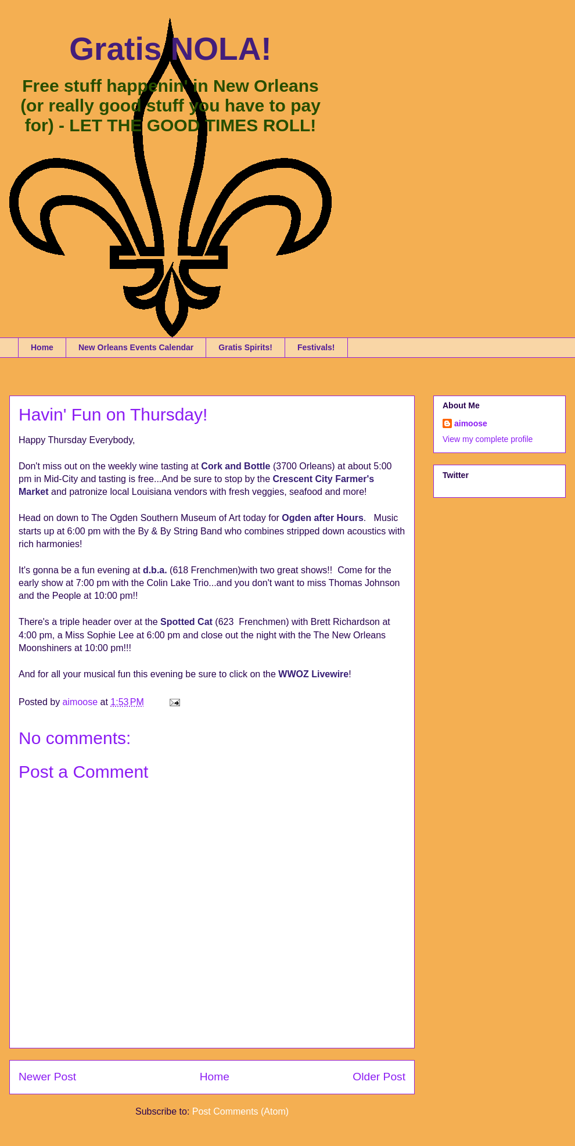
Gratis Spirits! (245, 347)
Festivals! (316, 347)
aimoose (470, 423)
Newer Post (47, 1076)
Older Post (379, 1076)
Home (42, 347)
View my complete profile (488, 439)
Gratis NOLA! (170, 49)
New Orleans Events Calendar (135, 347)
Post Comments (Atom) (240, 1111)
